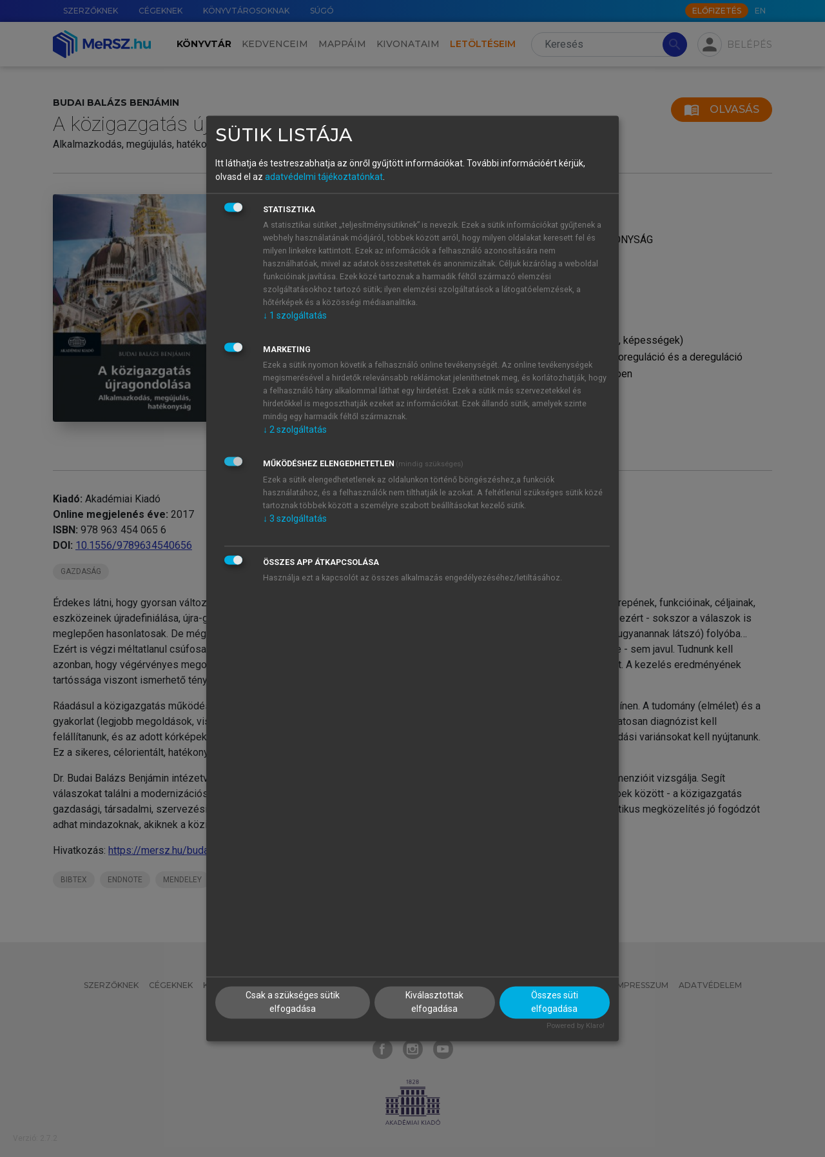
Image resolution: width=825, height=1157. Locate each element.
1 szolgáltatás (295, 315)
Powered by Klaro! (576, 1026)
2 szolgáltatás (295, 429)
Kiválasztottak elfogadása (434, 1002)
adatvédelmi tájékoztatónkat (324, 177)
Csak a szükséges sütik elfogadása (293, 1002)
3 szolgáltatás (295, 518)
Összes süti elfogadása (554, 1002)
